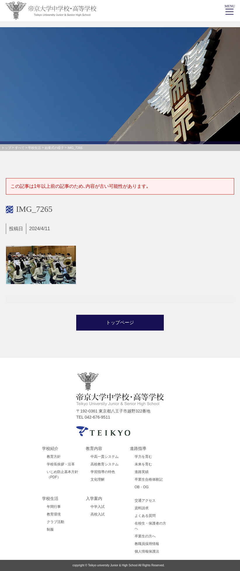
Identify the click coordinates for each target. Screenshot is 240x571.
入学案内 (94, 498)
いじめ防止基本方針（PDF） (62, 474)
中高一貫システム (105, 457)
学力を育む (143, 457)
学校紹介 (50, 448)
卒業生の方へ (145, 536)
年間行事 (54, 507)
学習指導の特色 (103, 472)
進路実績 (142, 472)
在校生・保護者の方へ (150, 526)
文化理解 (98, 479)
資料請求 (142, 508)
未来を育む (143, 464)
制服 (50, 529)
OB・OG (142, 487)
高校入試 (98, 514)
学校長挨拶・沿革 (61, 464)
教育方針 (54, 457)
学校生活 (50, 498)
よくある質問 (145, 516)
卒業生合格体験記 (149, 479)
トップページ (120, 322)
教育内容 (94, 448)
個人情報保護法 (147, 551)
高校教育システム (105, 464)
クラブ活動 (55, 522)
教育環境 (54, 514)
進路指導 (138, 448)
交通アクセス (145, 500)
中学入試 (98, 507)
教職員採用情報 (147, 544)
